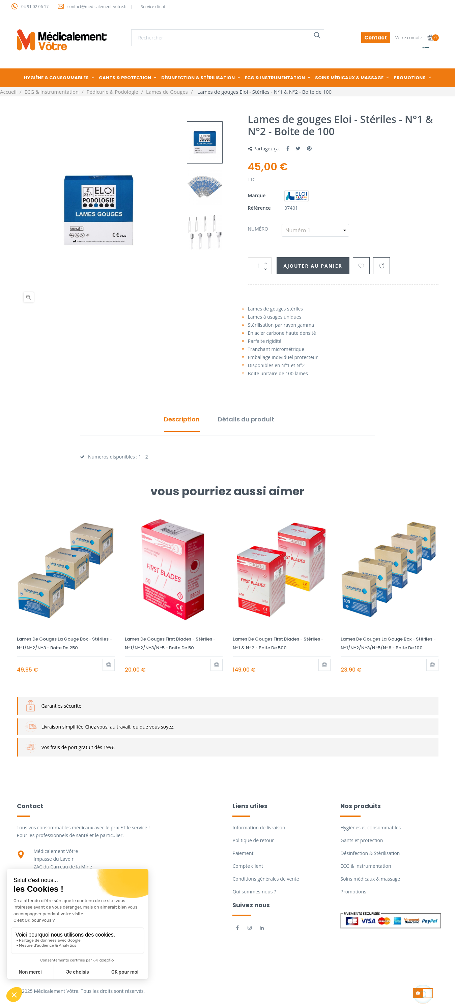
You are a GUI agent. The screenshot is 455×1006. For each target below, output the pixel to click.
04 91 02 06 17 (35, 6)
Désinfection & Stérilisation (370, 853)
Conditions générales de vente (265, 879)
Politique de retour (253, 840)
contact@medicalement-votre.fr (97, 6)
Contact (375, 37)
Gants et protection (361, 840)
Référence (259, 208)
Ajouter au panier (313, 266)
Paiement (242, 853)
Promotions (353, 891)
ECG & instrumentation (365, 866)
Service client (153, 6)
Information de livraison (258, 827)
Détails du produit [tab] (246, 419)
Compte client (247, 866)
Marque (257, 195)
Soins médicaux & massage (370, 879)
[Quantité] (260, 265)
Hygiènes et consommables (370, 827)
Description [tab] (182, 419)
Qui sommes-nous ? (254, 891)
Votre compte (408, 37)
